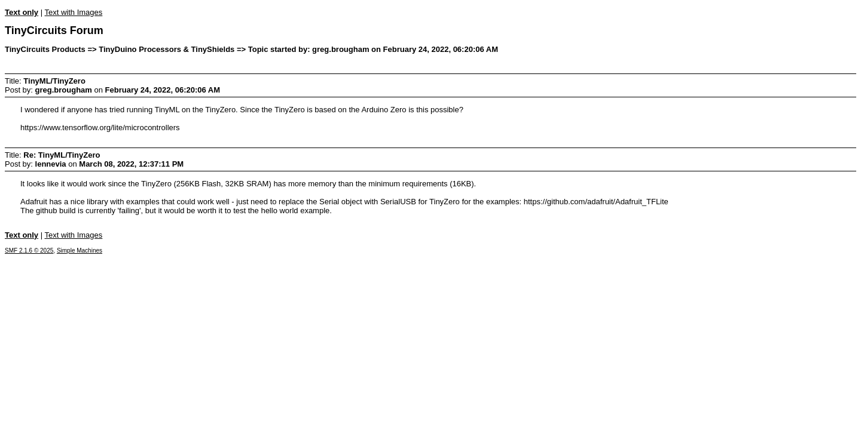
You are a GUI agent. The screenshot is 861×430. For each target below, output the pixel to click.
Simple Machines (79, 250)
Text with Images (73, 12)
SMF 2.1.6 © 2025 (29, 250)
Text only (21, 12)
